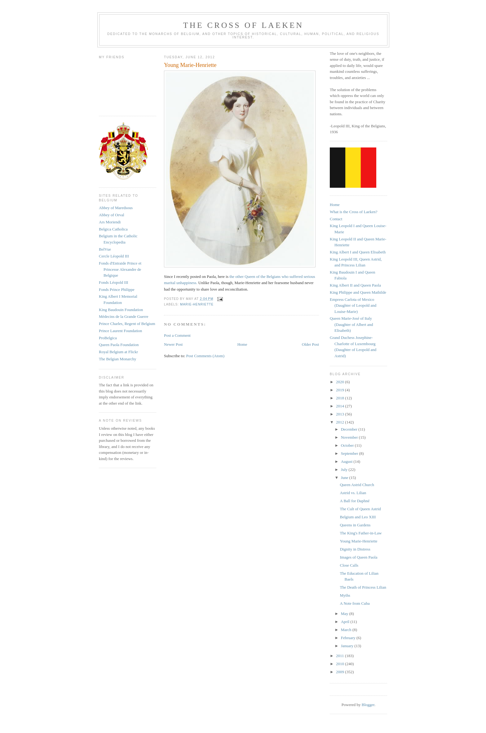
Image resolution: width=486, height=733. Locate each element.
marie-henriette (197, 304)
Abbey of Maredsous (116, 207)
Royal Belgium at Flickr (118, 351)
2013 (340, 414)
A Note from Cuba (354, 603)
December (350, 429)
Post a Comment (177, 335)
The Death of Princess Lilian (363, 587)
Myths (345, 595)
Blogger (368, 704)
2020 (340, 382)
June (345, 477)
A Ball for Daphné (354, 500)
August (347, 461)
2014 (340, 406)
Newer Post (173, 344)
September (350, 453)
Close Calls (349, 565)
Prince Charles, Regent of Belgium (127, 323)
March (346, 629)
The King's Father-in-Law (361, 533)
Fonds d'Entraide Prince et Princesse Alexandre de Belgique (120, 269)
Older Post (310, 344)
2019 (340, 390)
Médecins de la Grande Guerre (123, 316)
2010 (340, 663)
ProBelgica (108, 338)
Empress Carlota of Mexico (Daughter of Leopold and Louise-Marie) (353, 305)
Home (242, 344)
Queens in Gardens (355, 525)
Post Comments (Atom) (205, 355)
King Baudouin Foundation (121, 309)
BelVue (105, 249)
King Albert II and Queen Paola (355, 285)
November (350, 437)
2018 (340, 398)
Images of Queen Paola (358, 557)
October (348, 445)
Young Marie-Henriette (358, 541)
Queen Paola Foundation (119, 344)
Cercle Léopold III (114, 256)
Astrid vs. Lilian (353, 492)
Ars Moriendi (110, 222)
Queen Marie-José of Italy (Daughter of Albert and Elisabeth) (351, 324)
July (345, 469)
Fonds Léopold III (113, 282)
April (346, 621)
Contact (336, 219)
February (348, 637)
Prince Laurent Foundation (120, 330)
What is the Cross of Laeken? (353, 211)
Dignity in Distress (355, 549)
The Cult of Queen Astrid (360, 509)
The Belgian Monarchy (117, 359)
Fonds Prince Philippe (117, 289)
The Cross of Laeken (243, 25)
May (345, 613)
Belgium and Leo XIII (358, 517)
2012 (340, 422)
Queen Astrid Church (357, 484)
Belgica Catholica (113, 229)
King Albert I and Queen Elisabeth (358, 252)
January (348, 645)
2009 (340, 671)
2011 (340, 655)
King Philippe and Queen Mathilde (358, 292)
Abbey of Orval (111, 215)
